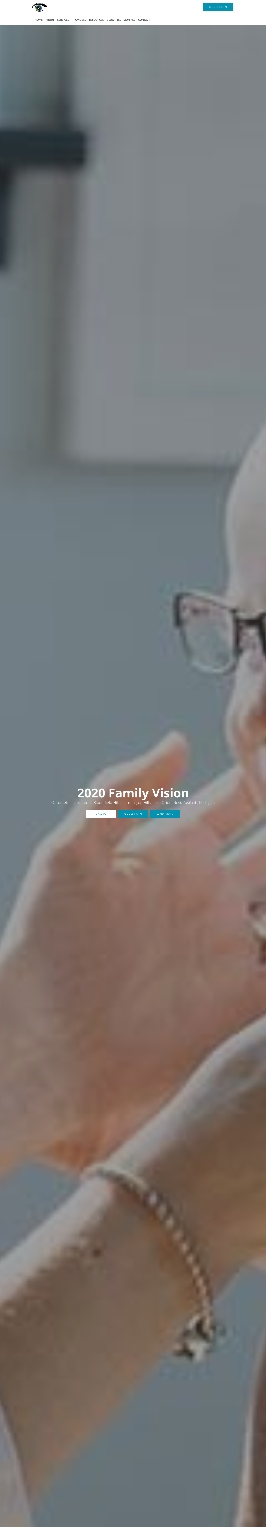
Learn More (165, 813)
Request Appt (133, 813)
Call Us (101, 813)
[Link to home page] (34, 7)
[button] (218, 7)
